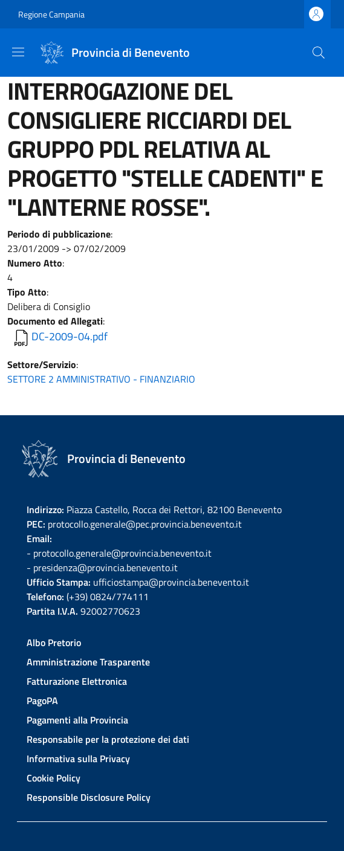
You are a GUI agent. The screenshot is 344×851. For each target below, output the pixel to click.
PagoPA (42, 700)
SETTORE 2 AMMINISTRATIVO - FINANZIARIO (101, 379)
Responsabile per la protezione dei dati (108, 739)
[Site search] (318, 52)
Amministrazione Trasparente (88, 662)
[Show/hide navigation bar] (18, 52)
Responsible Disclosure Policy (89, 797)
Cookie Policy (53, 778)
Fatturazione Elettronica (77, 681)
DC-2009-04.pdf (69, 336)
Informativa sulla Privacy (78, 758)
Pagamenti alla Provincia (77, 720)
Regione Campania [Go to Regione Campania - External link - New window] (51, 14)
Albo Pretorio (54, 642)
